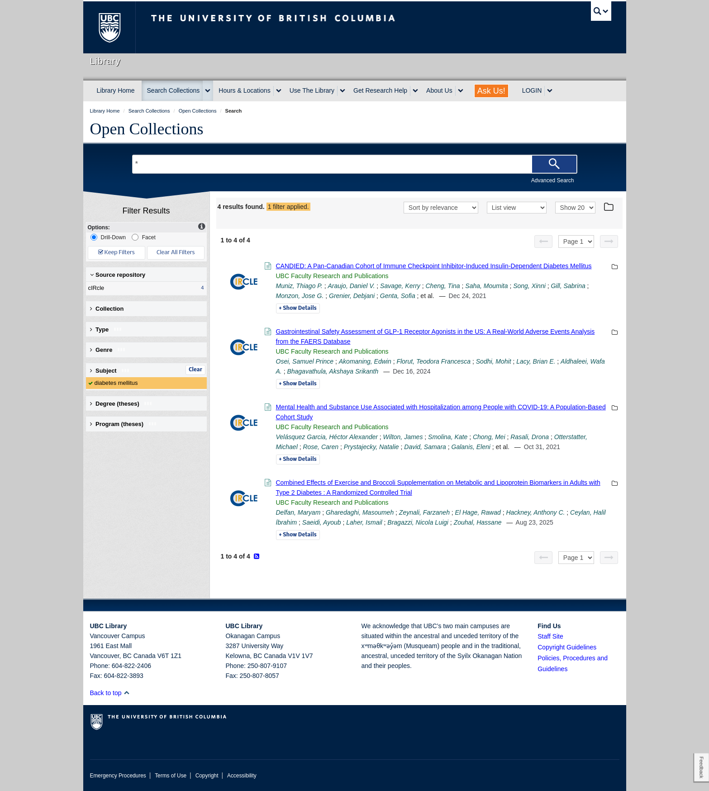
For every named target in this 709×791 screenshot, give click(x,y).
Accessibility (242, 775)
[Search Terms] (354, 164)
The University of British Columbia (109, 27)
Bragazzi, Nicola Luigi (417, 522)
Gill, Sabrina (568, 285)
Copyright (207, 775)
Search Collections (173, 90)
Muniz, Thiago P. (299, 285)
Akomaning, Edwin (365, 361)
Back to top (110, 692)
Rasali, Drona (529, 436)
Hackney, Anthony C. (535, 512)
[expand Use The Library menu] (342, 91)
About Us (439, 90)
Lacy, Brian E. (535, 361)
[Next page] (609, 241)
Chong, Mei (489, 436)
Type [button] (106, 329)
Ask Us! (491, 90)
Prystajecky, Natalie (371, 446)
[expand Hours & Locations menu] (278, 91)
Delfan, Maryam (298, 512)
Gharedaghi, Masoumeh (360, 512)
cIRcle (144, 288)
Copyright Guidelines (567, 647)
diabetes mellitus (116, 382)
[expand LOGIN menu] (549, 91)
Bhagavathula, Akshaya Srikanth (332, 371)
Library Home (116, 90)
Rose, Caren (320, 446)
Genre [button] (108, 349)
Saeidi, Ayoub (321, 522)
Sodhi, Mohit (493, 361)
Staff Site (550, 636)
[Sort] (441, 207)
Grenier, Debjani (352, 295)
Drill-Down (108, 237)
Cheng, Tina (443, 285)
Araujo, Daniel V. (351, 285)
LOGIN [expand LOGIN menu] (532, 90)
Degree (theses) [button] (121, 403)
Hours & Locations (244, 90)
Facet (144, 237)
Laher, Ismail (364, 522)
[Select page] (576, 241)
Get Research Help (380, 90)
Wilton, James (403, 436)
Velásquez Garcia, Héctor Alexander (327, 436)
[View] (517, 207)
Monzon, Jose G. (300, 295)
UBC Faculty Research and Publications (332, 275)
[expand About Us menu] (460, 91)
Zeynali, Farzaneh (424, 512)
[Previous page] (543, 241)
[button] (126, 692)
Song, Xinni (529, 285)
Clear (195, 370)
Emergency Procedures (118, 775)
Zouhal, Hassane (478, 522)
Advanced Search (552, 180)
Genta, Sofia (397, 295)
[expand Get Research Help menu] (415, 91)
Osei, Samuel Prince (305, 361)
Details (298, 308)
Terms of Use (170, 775)
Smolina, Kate (447, 436)
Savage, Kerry (400, 285)
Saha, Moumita (486, 285)
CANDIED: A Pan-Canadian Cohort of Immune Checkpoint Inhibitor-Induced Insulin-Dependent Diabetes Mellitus (434, 266)
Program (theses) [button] (123, 424)
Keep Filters (116, 253)
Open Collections (147, 129)
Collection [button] (107, 308)
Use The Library (312, 90)
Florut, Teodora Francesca (433, 361)
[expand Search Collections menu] (207, 91)
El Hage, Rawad (478, 512)
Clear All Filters (176, 253)
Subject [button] (110, 370)
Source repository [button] (118, 274)
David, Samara (425, 446)
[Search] (554, 164)
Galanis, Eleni (471, 446)
